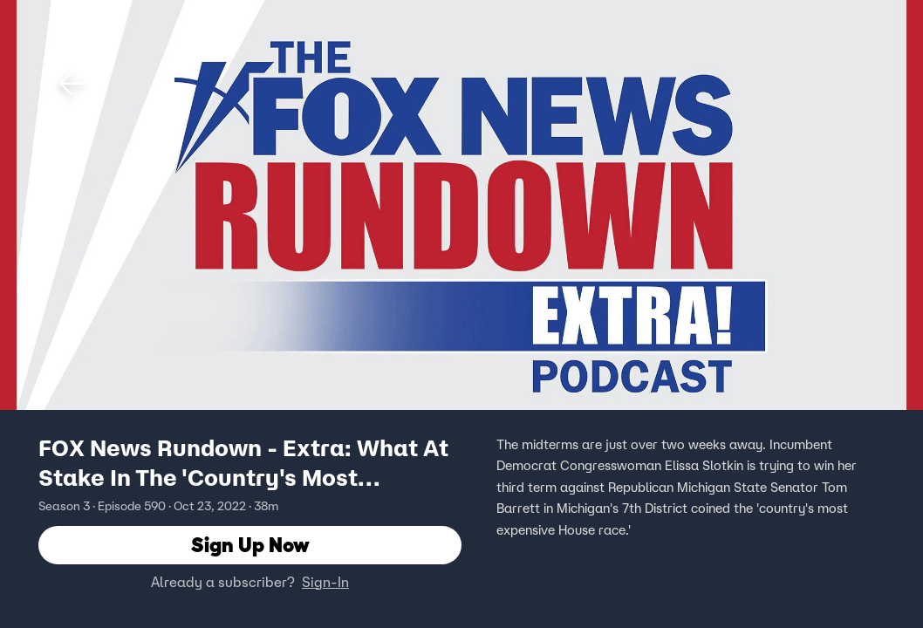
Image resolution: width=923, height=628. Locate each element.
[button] (71, 84)
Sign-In (325, 581)
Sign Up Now (250, 544)
